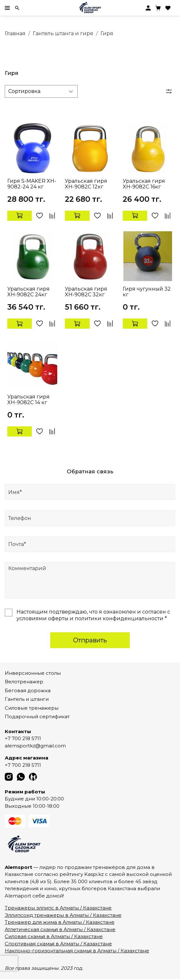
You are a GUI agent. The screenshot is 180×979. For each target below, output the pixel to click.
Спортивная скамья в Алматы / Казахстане (58, 944)
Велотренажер (24, 682)
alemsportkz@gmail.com (35, 746)
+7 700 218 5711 (23, 738)
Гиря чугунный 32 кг (147, 292)
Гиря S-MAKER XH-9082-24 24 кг (31, 184)
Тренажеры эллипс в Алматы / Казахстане (58, 908)
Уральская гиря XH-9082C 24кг (28, 292)
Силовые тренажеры (32, 708)
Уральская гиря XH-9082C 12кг (86, 184)
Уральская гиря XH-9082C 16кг (144, 184)
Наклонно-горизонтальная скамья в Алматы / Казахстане (77, 951)
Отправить (90, 640)
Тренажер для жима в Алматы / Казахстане (59, 922)
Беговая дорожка (28, 690)
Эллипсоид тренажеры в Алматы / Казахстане (63, 915)
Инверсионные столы (33, 673)
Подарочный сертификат (37, 716)
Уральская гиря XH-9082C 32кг (86, 292)
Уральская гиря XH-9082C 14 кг (28, 399)
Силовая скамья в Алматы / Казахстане (54, 936)
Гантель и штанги (27, 699)
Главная (15, 33)
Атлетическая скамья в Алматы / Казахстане (60, 929)
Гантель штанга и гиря (63, 33)
